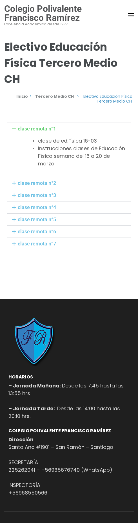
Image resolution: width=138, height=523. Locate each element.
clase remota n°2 (37, 183)
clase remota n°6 (37, 231)
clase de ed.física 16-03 (67, 140)
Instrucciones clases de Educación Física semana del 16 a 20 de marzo (81, 156)
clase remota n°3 (37, 195)
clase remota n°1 (37, 129)
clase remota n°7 (37, 244)
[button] (69, 129)
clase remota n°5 (37, 219)
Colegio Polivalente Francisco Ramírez (43, 13)
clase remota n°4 (37, 207)
